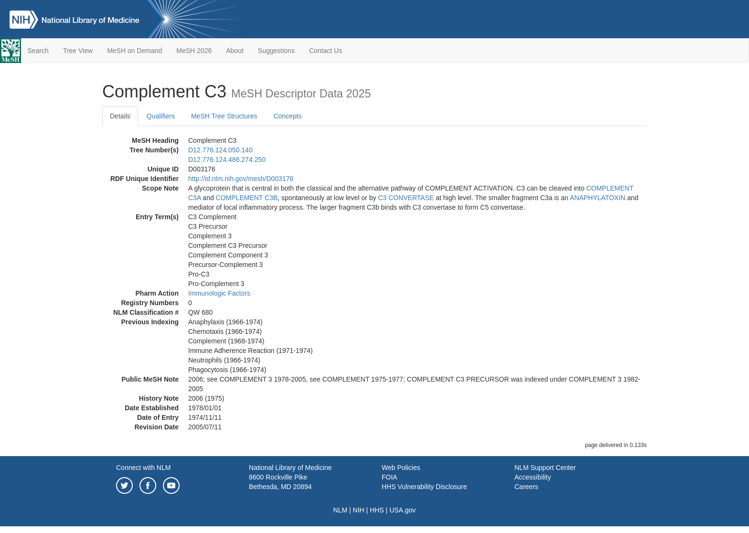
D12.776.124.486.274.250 (227, 159)
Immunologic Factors (219, 293)
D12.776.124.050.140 (220, 150)
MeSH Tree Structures (224, 116)
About (235, 50)
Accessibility (532, 477)
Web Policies (401, 467)
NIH (358, 510)
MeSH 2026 (194, 50)
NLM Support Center (545, 467)
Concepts (287, 116)
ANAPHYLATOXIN (597, 198)
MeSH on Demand (134, 50)
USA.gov (402, 510)
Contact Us (325, 50)
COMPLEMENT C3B (247, 198)
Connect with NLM (143, 467)
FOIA (389, 477)
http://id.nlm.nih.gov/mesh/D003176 (240, 178)
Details (120, 116)
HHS (377, 510)
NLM (340, 510)
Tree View (78, 50)
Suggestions (276, 50)
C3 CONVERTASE (406, 198)
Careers (526, 486)
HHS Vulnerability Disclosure (424, 486)
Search (38, 50)
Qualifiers (161, 116)
